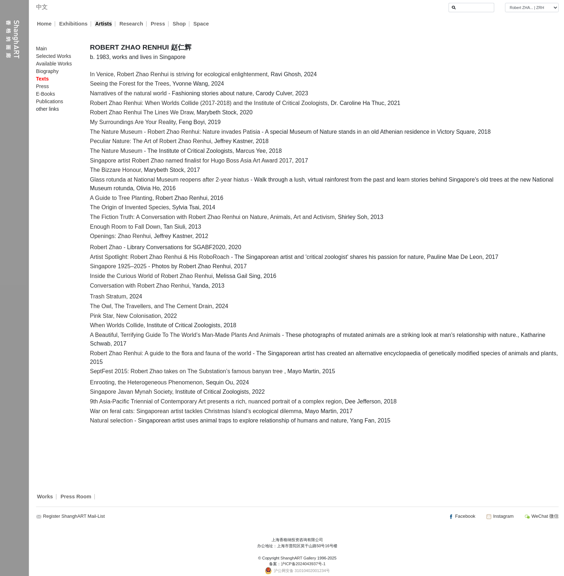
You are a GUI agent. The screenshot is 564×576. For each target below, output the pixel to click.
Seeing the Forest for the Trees (129, 84)
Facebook (462, 516)
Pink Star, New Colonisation (125, 316)
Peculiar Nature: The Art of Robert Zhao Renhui (150, 141)
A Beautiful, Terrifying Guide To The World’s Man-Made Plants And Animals (185, 335)
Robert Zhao (106, 247)
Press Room (75, 496)
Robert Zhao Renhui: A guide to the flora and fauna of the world (170, 353)
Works (45, 496)
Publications (49, 101)
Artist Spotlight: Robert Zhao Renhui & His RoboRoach (159, 257)
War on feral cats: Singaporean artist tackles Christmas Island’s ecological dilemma (196, 411)
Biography (47, 71)
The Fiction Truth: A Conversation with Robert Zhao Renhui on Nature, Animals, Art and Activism (212, 217)
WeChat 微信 (541, 516)
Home (44, 24)
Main (41, 48)
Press (158, 24)
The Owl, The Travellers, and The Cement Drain (151, 306)
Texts (42, 79)
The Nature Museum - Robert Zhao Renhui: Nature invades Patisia (175, 132)
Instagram (499, 516)
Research (131, 24)
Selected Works (53, 56)
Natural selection (111, 420)
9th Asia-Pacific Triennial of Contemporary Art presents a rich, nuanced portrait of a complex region (216, 401)
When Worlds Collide (117, 325)
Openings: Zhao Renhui (120, 236)
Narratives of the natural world (128, 93)
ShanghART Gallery (298, 558)
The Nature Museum (116, 151)
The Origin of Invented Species (129, 207)
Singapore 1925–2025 (118, 266)
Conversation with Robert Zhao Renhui (139, 286)
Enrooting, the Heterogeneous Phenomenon (146, 382)
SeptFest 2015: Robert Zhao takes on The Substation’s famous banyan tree (187, 371)
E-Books (45, 94)
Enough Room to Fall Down (125, 227)
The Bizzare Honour (115, 170)
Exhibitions (73, 24)
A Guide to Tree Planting (121, 198)
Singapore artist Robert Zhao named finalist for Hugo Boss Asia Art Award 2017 (191, 160)
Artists (103, 24)
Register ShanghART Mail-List (74, 516)
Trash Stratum (108, 296)
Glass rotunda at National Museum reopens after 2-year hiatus (169, 180)
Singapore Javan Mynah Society (131, 392)
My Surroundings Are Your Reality (133, 122)
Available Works (54, 64)
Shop (179, 24)
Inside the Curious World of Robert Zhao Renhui (151, 276)
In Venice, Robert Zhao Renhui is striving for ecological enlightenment (179, 74)
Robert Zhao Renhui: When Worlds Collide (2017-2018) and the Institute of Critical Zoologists (208, 103)
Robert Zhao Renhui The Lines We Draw (142, 112)
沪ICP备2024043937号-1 (303, 564)
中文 (41, 7)
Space (201, 24)
